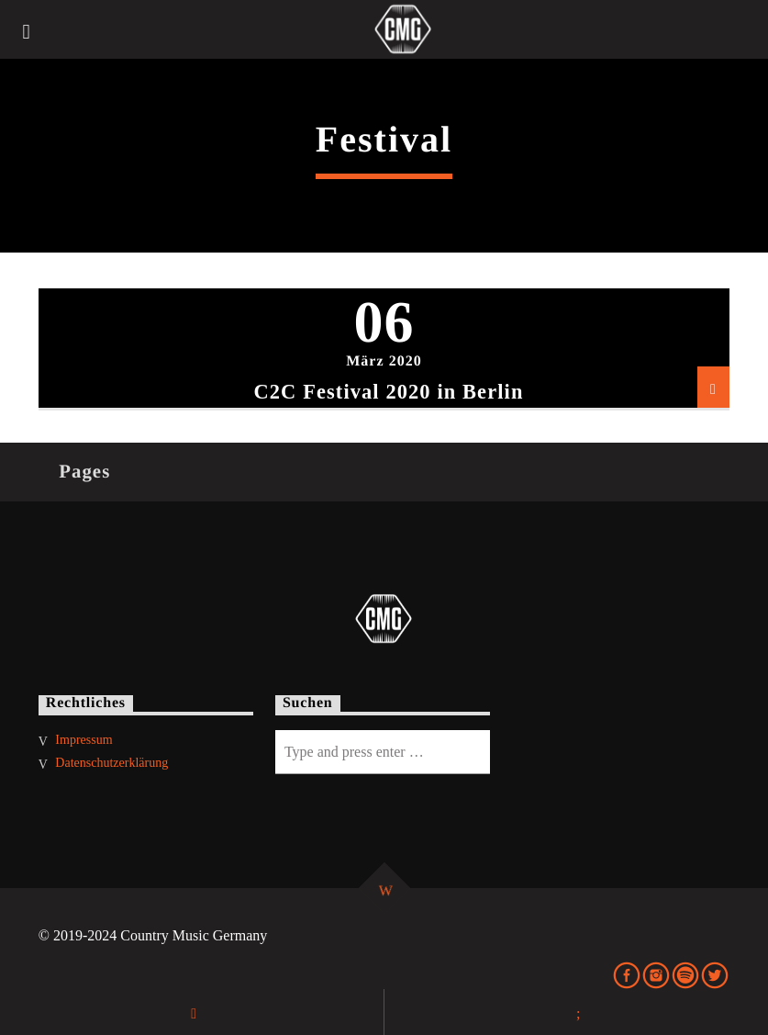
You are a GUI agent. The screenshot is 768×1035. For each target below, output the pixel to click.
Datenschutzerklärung (111, 763)
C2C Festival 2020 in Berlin (389, 391)
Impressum (83, 740)
